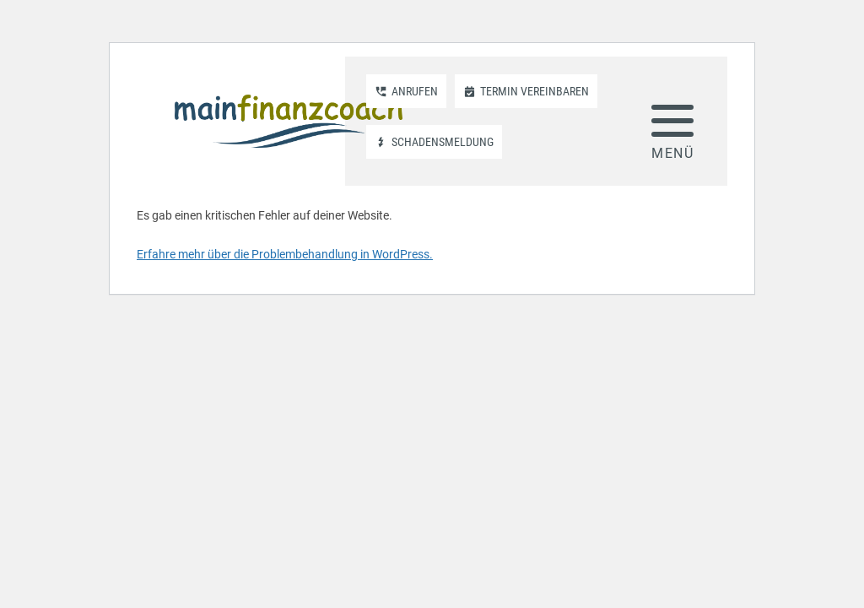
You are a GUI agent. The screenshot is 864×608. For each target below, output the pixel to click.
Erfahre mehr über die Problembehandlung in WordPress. (285, 254)
